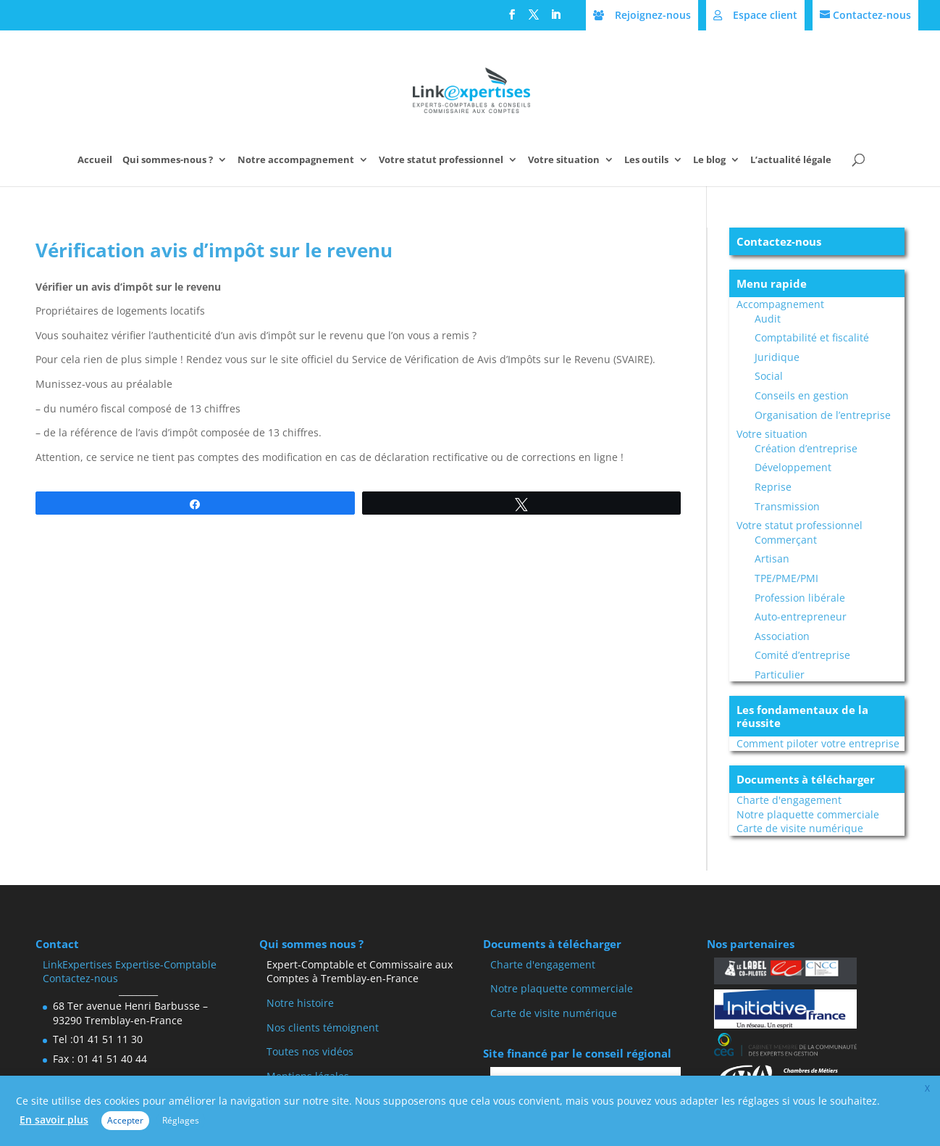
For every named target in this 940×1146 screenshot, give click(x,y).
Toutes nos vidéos (310, 1051)
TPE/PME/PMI (786, 578)
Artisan (772, 558)
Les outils (646, 160)
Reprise (773, 487)
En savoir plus (54, 1119)
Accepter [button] (125, 1120)
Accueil (94, 160)
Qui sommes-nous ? (167, 160)
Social (769, 376)
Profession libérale (800, 598)
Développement (793, 467)
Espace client (765, 15)
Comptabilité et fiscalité (812, 337)
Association (782, 636)
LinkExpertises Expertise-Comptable (130, 964)
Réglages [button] (180, 1120)
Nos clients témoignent (323, 1027)
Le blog (709, 160)
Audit (768, 318)
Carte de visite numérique (800, 828)
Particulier (780, 674)
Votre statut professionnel (441, 160)
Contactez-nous (872, 15)
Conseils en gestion (802, 395)
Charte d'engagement (789, 800)
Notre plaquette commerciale (808, 814)
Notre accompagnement (296, 160)
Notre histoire (300, 1003)
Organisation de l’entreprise (823, 415)
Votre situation (564, 160)
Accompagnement (780, 304)
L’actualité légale (790, 160)
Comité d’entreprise (802, 655)
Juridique (777, 357)
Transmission (787, 506)
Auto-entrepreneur (801, 616)
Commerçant (786, 540)
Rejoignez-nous (653, 15)
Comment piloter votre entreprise (818, 743)
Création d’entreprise (806, 448)
